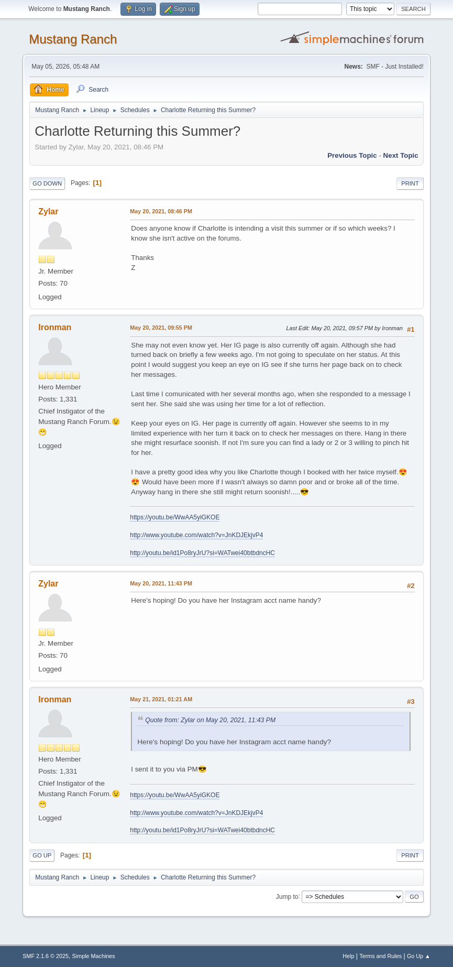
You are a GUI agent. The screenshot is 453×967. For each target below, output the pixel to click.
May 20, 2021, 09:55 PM (161, 327)
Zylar (48, 211)
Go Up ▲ (418, 956)
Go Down (47, 183)
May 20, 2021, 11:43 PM (161, 583)
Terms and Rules (380, 956)
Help (348, 956)
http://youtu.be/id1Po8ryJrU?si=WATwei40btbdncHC (202, 553)
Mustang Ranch (73, 39)
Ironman (54, 327)
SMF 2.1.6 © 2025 (46, 956)
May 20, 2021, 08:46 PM (161, 211)
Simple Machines (93, 956)
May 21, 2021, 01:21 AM (161, 699)
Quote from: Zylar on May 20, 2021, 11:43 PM (210, 720)
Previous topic (352, 155)
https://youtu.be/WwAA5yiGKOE (174, 517)
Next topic (400, 155)
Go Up (41, 855)
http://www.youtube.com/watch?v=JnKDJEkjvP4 (196, 535)
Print (410, 183)
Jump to (287, 896)
